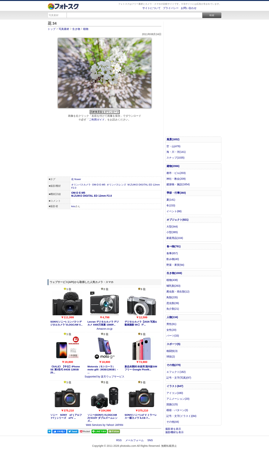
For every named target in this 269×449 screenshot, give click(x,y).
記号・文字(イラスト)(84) (181, 415)
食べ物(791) (174, 246)
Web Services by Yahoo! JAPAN (104, 424)
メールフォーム (134, 440)
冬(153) (170, 205)
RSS (119, 440)
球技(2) (170, 356)
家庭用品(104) (174, 237)
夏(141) (170, 199)
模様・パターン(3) (177, 410)
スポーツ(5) (173, 344)
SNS (150, 440)
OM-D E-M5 (98, 184)
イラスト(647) (175, 386)
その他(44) (172, 421)
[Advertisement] (104, 149)
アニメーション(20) (177, 398)
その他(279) (174, 364)
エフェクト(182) (176, 371)
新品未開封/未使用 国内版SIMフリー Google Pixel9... (141, 368)
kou (73, 206)
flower (77, 179)
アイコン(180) (174, 392)
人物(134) (172, 317)
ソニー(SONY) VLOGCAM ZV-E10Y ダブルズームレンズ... (102, 418)
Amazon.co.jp (104, 328)
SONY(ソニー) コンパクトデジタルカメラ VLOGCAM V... (66, 323)
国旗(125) (172, 404)
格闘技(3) (171, 350)
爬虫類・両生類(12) (177, 291)
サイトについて (151, 8)
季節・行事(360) (176, 192)
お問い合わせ (189, 8)
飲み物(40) (172, 259)
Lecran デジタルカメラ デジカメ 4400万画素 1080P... (103, 323)
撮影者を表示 (173, 428)
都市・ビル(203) (176, 172)
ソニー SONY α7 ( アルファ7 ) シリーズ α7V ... (66, 416)
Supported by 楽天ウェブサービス (104, 376)
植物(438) (172, 279)
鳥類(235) (172, 297)
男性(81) (171, 324)
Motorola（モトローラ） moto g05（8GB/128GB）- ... (102, 369)
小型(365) (172, 232)
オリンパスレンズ (116, 184)
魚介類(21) (172, 308)
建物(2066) (173, 166)
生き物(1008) (174, 273)
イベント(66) (174, 211)
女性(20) (171, 329)
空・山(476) (173, 146)
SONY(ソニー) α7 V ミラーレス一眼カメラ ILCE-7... (141, 416)
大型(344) (172, 226)
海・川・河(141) (176, 151)
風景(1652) (173, 139)
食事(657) (172, 253)
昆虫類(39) (172, 303)
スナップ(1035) (175, 157)
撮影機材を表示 (174, 432)
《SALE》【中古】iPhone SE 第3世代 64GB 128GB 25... (65, 369)
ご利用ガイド (97, 119)
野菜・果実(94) (175, 264)
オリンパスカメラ (81, 184)
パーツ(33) (172, 335)
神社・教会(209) (176, 178)
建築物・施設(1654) (178, 184)
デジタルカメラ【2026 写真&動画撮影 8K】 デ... (141, 323)
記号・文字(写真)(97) (178, 377)
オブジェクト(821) (177, 219)
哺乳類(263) (173, 285)
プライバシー (171, 8)
